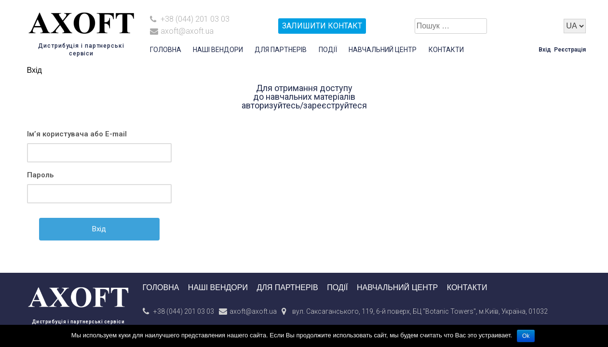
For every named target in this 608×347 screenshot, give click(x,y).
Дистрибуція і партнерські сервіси (78, 321)
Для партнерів (281, 49)
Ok (525, 336)
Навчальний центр (383, 49)
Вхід (545, 49)
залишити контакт (322, 25)
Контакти (446, 49)
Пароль (40, 175)
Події (328, 49)
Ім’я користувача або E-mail (77, 134)
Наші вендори (218, 49)
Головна (165, 49)
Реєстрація (570, 49)
